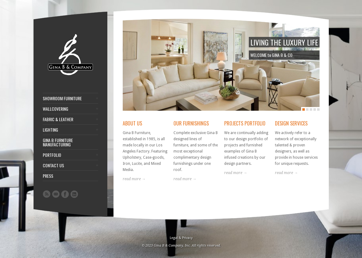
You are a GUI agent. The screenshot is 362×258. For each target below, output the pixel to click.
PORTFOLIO (52, 155)
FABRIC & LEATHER (58, 119)
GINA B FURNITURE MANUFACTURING (58, 142)
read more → (134, 179)
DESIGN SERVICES (291, 123)
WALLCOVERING (55, 109)
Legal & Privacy (181, 238)
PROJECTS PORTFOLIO (244, 123)
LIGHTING (50, 130)
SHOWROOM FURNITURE (62, 98)
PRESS (48, 176)
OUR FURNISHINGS (191, 123)
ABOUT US (132, 123)
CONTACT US (53, 165)
